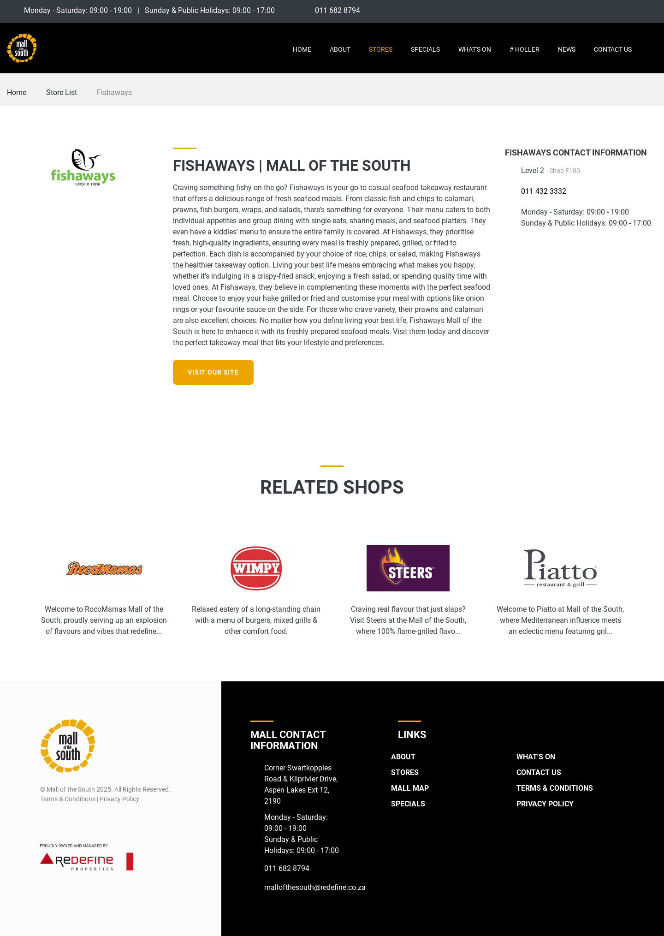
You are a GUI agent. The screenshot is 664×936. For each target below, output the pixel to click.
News (566, 49)
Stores (380, 49)
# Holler (525, 49)
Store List (61, 92)
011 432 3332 (543, 191)
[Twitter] (651, 10)
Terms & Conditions (554, 788)
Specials (425, 49)
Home (302, 49)
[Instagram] (634, 10)
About (340, 49)
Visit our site (213, 372)
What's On (474, 49)
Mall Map (410, 788)
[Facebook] (617, 10)
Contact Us (613, 49)
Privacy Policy (545, 803)
